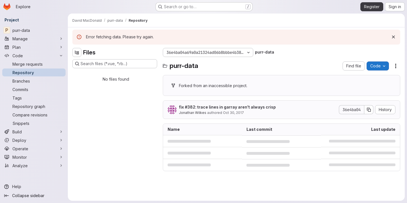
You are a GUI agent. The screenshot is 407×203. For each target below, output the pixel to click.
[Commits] (34, 89)
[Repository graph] (34, 106)
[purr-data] (34, 30)
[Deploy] (34, 140)
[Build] (34, 132)
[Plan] (34, 47)
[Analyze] (34, 165)
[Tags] (34, 98)
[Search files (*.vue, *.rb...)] (114, 63)
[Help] (34, 187)
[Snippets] (34, 123)
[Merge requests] (34, 64)
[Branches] (34, 81)
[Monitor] (34, 157)
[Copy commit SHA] (368, 109)
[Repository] (34, 72)
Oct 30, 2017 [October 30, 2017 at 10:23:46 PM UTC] (233, 113)
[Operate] (34, 149)
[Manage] (34, 39)
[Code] (34, 55)
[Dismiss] (393, 37)
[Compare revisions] (34, 115)
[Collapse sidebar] (34, 196)
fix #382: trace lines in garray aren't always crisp (227, 107)
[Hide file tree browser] (76, 52)
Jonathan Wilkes (192, 113)
